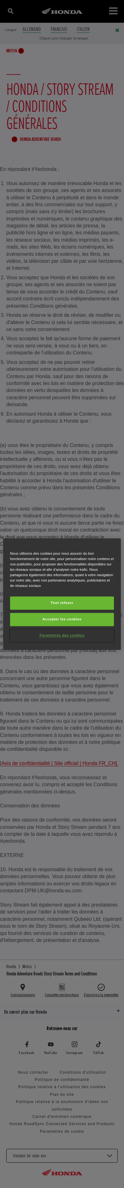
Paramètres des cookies (62, 635)
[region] (62, 594)
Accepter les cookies (62, 619)
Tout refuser (62, 603)
